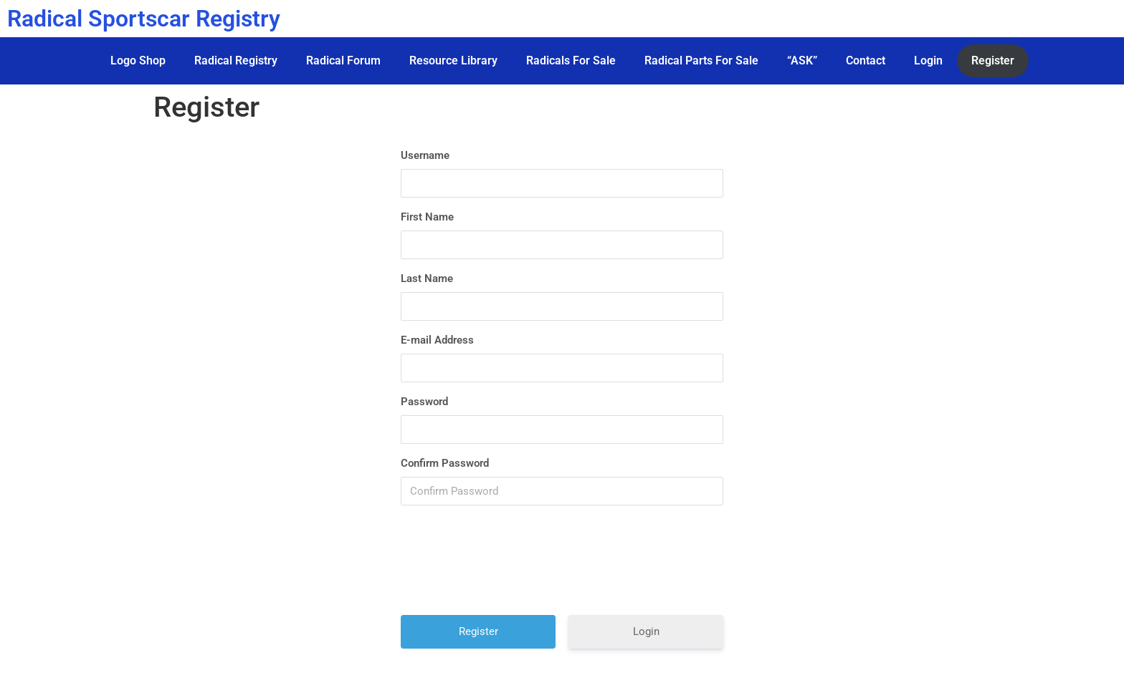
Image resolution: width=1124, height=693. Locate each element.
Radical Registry (235, 60)
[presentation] (563, 565)
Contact (865, 60)
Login (928, 60)
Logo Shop (138, 60)
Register (992, 60)
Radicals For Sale (571, 60)
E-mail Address (437, 340)
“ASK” (802, 60)
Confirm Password (445, 463)
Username (425, 155)
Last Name (427, 278)
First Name (427, 216)
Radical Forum (343, 60)
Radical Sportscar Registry (143, 18)
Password (424, 401)
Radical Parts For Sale (701, 60)
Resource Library (453, 60)
